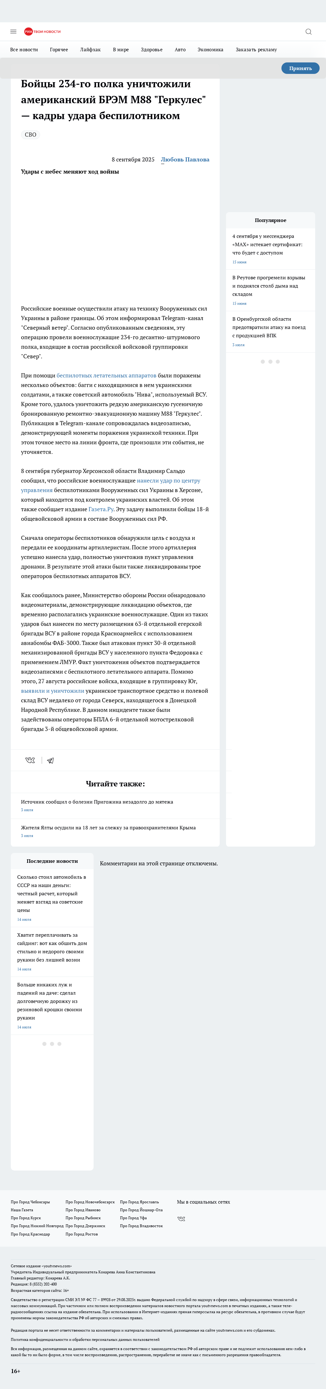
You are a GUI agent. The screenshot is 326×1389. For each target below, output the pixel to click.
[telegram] (52, 760)
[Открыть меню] (13, 31)
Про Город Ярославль (139, 1201)
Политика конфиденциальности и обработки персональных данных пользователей (85, 1339)
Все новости (24, 49)
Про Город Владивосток (141, 1225)
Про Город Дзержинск (85, 1225)
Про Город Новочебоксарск (90, 1201)
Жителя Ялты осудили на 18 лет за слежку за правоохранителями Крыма (115, 832)
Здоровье (151, 49)
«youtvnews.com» (57, 1266)
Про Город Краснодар (30, 1234)
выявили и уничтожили (52, 690)
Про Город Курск (26, 1217)
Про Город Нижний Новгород (37, 1225)
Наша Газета (22, 1209)
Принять (300, 68)
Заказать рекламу (256, 49)
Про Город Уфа (133, 1217)
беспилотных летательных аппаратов (107, 375)
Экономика (211, 49)
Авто (180, 49)
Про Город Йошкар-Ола (141, 1209)
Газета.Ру (101, 509)
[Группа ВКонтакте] (181, 1219)
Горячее (59, 49)
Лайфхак (90, 49)
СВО (30, 134)
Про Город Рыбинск (83, 1217)
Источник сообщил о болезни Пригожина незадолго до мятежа (115, 806)
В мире (121, 49)
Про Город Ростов (82, 1234)
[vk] (30, 760)
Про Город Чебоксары (30, 1201)
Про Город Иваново (83, 1209)
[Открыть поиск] (308, 31)
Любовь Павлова (185, 159)
